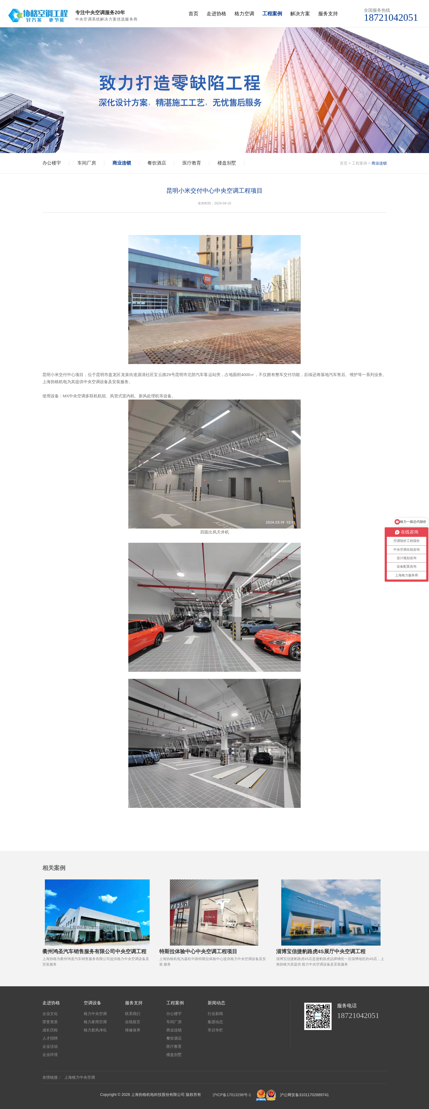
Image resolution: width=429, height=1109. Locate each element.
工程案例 (272, 13)
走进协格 (216, 13)
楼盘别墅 (227, 163)
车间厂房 (86, 163)
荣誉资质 (50, 1022)
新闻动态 (216, 1002)
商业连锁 (121, 163)
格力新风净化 (95, 1030)
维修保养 (132, 1030)
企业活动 (50, 1046)
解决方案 (300, 13)
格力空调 (244, 13)
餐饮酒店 (156, 163)
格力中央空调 (95, 1013)
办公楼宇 (51, 163)
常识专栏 (215, 1030)
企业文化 (50, 1013)
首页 (193, 13)
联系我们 (132, 1013)
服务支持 (328, 13)
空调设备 (92, 1002)
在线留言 (132, 1022)
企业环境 (50, 1054)
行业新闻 (215, 1013)
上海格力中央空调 (79, 1077)
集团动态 (215, 1022)
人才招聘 (50, 1038)
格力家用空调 (95, 1022)
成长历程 (50, 1030)
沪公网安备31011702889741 (304, 1095)
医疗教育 (191, 163)
